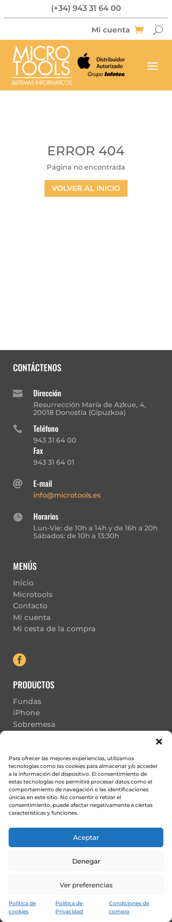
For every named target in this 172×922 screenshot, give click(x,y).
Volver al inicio (86, 188)
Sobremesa (34, 724)
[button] (159, 741)
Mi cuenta (111, 30)
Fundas (27, 701)
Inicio (23, 582)
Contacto (30, 605)
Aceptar (86, 837)
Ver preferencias (86, 885)
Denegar (86, 861)
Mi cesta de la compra (54, 628)
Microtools (33, 594)
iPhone (26, 712)
